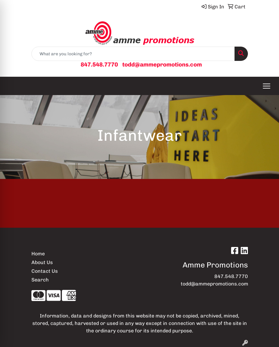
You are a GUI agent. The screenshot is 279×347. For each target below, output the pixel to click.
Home (38, 254)
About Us (42, 262)
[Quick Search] (133, 54)
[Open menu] (266, 86)
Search (40, 280)
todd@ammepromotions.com (162, 64)
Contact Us (44, 271)
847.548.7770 (99, 64)
